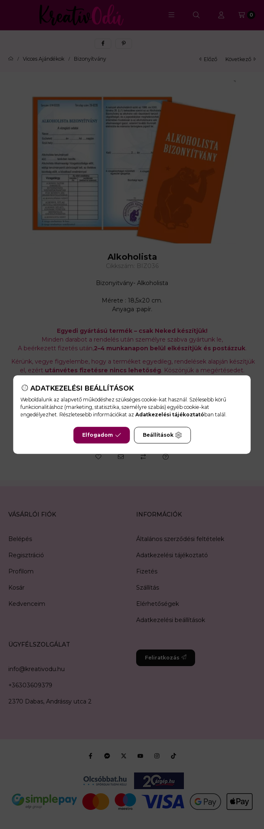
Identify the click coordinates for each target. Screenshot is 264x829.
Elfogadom (101, 435)
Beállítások (162, 435)
